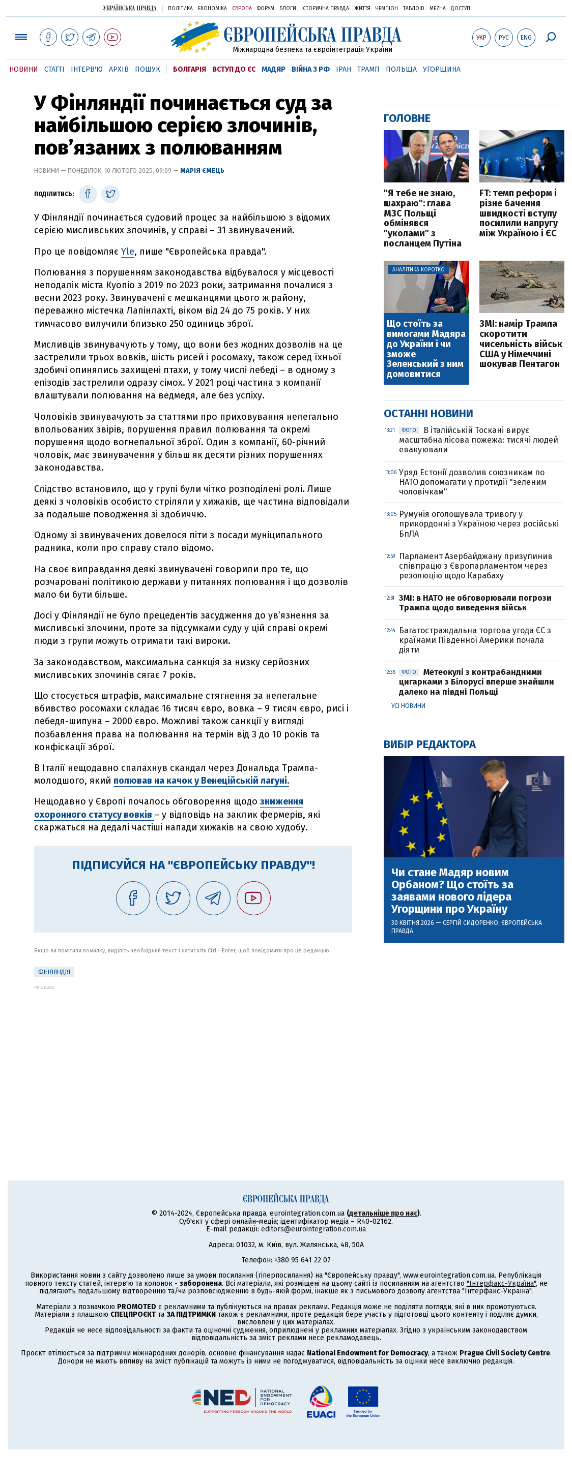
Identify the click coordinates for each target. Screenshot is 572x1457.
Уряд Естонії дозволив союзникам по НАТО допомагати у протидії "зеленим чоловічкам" (473, 482)
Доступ (460, 9)
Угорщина (442, 69)
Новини (23, 69)
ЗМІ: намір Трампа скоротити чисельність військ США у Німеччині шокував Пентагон (520, 344)
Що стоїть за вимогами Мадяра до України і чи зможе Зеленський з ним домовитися (426, 349)
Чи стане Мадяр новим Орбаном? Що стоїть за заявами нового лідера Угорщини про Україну (452, 891)
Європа (242, 9)
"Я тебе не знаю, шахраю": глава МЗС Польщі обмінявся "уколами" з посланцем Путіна (423, 219)
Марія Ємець (202, 170)
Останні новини (428, 413)
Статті (54, 69)
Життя (362, 9)
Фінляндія (54, 972)
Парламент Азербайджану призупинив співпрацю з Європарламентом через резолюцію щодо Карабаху (476, 565)
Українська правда (130, 8)
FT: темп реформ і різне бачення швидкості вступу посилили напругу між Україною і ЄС (518, 214)
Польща (401, 69)
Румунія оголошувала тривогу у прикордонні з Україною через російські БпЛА (479, 523)
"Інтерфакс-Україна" (501, 1283)
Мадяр (273, 69)
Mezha (438, 9)
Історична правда (325, 9)
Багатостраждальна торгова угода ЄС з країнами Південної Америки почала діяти (475, 640)
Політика (180, 9)
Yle (127, 251)
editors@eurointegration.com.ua (313, 1229)
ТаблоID (413, 9)
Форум (265, 9)
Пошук (147, 69)
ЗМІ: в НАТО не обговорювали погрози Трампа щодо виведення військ (475, 602)
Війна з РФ (311, 69)
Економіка (212, 9)
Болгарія (189, 69)
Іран (343, 69)
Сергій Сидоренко (470, 922)
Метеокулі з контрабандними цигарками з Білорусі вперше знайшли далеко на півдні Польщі (476, 681)
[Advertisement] (193, 1061)
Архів (119, 69)
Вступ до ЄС (233, 69)
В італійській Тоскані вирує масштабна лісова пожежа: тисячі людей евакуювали (478, 439)
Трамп (368, 69)
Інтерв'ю (87, 69)
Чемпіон (387, 9)
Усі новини (408, 705)
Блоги (287, 9)
